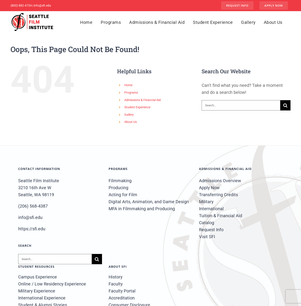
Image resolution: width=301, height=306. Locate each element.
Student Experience (137, 107)
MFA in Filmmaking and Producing (142, 208)
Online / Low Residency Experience (52, 284)
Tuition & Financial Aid (220, 215)
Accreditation (122, 298)
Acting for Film (123, 194)
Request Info (211, 229)
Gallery (129, 114)
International (211, 208)
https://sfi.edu (31, 228)
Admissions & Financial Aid (142, 100)
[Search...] (241, 105)
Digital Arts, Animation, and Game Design (149, 201)
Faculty (116, 284)
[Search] (285, 105)
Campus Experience (37, 277)
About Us (130, 122)
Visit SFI (207, 236)
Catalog (206, 222)
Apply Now (209, 187)
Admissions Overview (220, 180)
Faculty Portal (122, 291)
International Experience (41, 298)
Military (206, 201)
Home (128, 85)
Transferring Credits (218, 194)
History (115, 277)
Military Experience (36, 291)
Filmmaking (120, 180)
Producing (118, 187)
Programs (131, 92)
